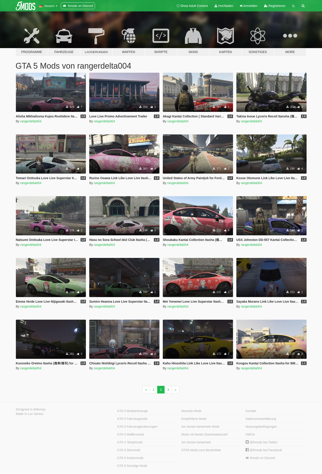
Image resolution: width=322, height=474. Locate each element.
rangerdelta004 (30, 121)
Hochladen (223, 6)
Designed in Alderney (31, 409)
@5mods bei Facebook (264, 450)
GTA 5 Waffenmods (130, 434)
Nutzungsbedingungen (261, 426)
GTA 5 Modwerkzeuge (132, 411)
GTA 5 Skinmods (128, 450)
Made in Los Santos (30, 414)
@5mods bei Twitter (262, 442)
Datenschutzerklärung (261, 419)
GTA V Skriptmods (130, 442)
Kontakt (251, 411)
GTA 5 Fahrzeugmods (132, 419)
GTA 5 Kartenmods (130, 458)
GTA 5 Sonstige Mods (132, 466)
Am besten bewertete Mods (200, 426)
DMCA (250, 434)
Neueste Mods (191, 411)
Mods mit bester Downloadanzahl (204, 434)
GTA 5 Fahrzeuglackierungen (137, 426)
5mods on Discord (260, 458)
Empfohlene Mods (194, 419)
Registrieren (274, 6)
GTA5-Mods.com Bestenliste (201, 450)
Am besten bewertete (196, 442)
